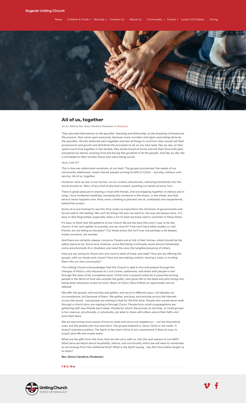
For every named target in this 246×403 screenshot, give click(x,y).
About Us (135, 19)
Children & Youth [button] (78, 19)
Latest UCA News (192, 19)
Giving (213, 19)
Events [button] (171, 19)
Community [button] (154, 19)
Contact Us (117, 19)
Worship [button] (99, 19)
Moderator (122, 126)
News (58, 19)
